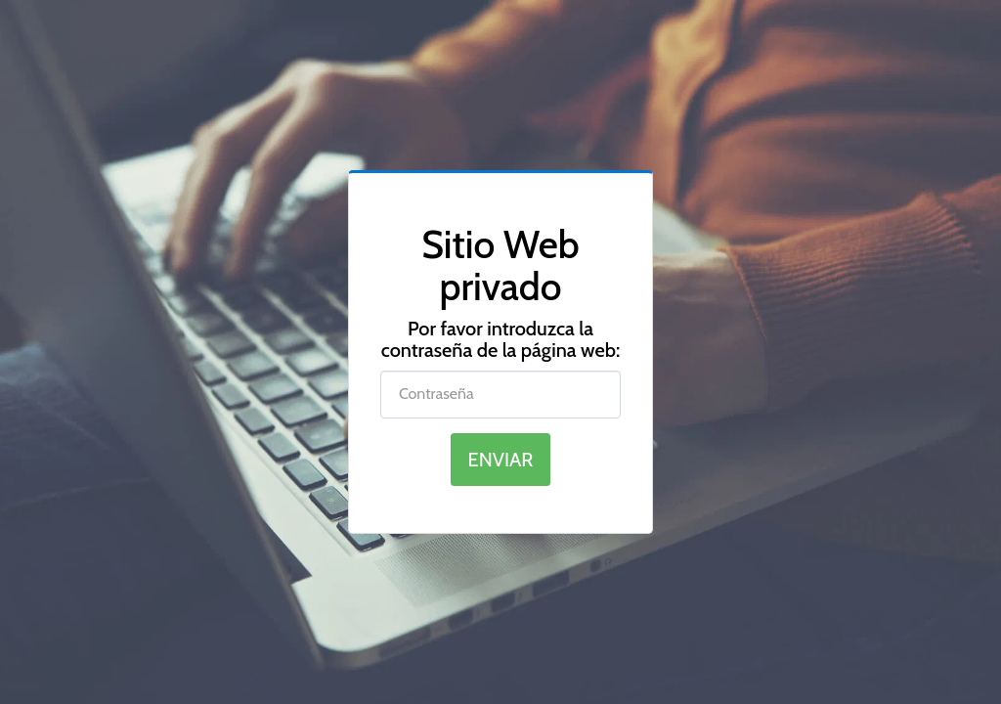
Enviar (501, 459)
